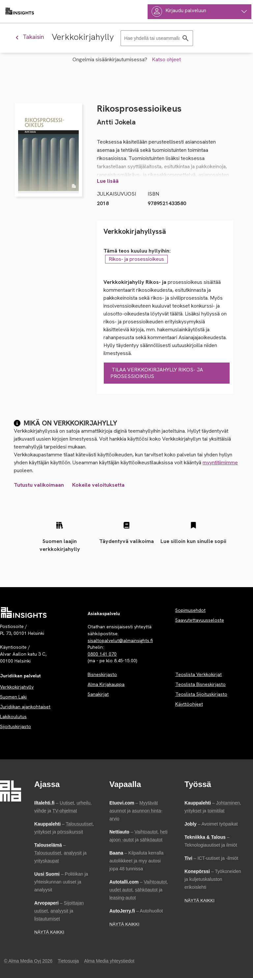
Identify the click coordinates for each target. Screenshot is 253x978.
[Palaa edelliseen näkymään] (32, 36)
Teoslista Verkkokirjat (198, 674)
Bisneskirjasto (102, 674)
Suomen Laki (13, 697)
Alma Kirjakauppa (106, 684)
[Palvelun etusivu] (24, 612)
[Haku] (157, 38)
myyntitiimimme (220, 462)
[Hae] (185, 38)
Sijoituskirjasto (15, 726)
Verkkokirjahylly (17, 687)
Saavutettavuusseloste (199, 620)
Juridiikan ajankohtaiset (25, 707)
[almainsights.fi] (20, 11)
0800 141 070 (102, 654)
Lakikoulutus (13, 717)
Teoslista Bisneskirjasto (200, 684)
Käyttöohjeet (189, 704)
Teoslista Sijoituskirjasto (201, 694)
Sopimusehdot (190, 610)
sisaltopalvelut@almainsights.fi (120, 640)
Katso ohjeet (166, 59)
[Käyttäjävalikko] (199, 11)
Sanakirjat (98, 694)
